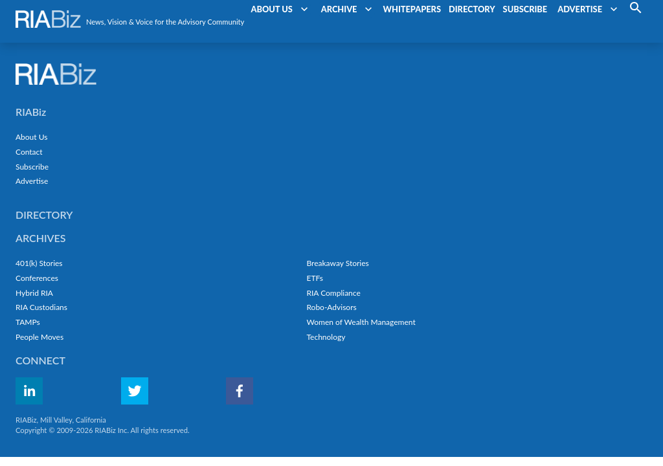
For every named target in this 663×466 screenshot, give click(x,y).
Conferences (37, 278)
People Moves (39, 337)
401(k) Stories (39, 263)
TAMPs (28, 322)
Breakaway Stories (337, 263)
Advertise (32, 181)
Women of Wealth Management (360, 322)
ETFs (314, 278)
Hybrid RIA (34, 293)
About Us (31, 137)
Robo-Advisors (331, 307)
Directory (44, 214)
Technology (325, 337)
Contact (29, 152)
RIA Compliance (333, 293)
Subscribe (32, 167)
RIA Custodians (41, 307)
